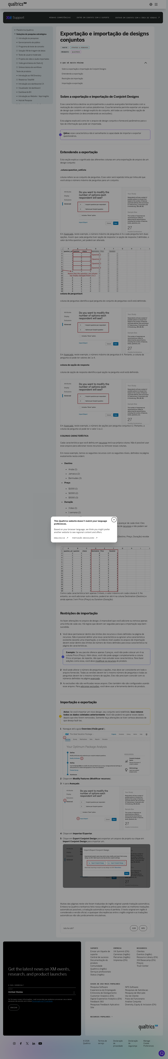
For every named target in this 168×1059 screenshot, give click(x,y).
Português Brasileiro (83, 538)
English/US (59, 538)
